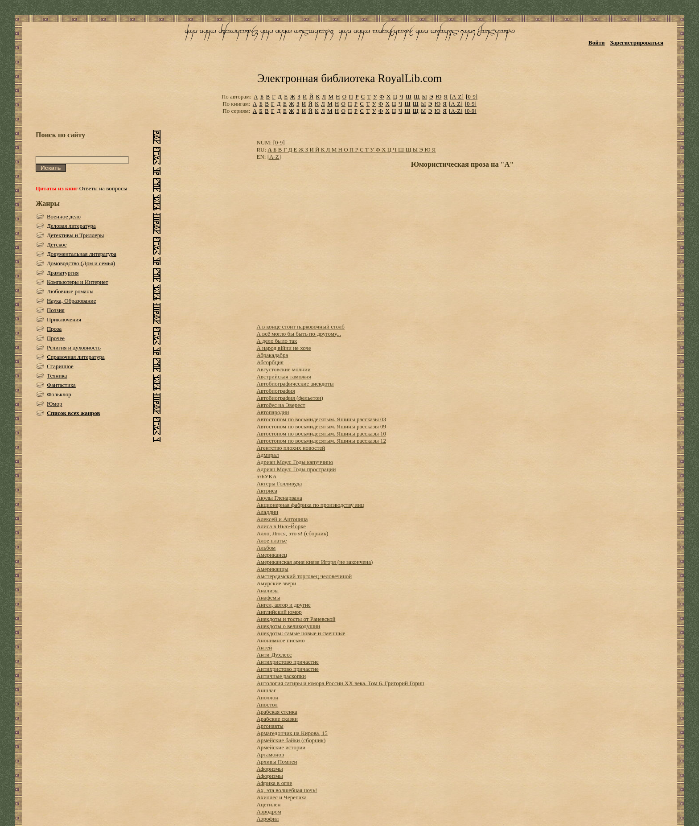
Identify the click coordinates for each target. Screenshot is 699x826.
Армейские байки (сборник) (290, 740)
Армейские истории (280, 747)
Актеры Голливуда (279, 483)
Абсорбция (270, 362)
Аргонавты (269, 726)
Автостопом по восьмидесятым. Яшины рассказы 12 (321, 440)
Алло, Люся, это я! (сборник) (292, 533)
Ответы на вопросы (103, 188)
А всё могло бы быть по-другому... (298, 333)
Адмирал (267, 455)
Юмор (54, 403)
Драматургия (63, 272)
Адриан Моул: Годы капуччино (294, 462)
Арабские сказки (276, 718)
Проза (54, 328)
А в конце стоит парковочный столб (300, 326)
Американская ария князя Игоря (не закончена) (314, 562)
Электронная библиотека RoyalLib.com (349, 78)
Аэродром (268, 811)
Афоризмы (269, 768)
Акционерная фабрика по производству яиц (310, 504)
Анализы (267, 590)
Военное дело (64, 216)
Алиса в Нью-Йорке (281, 526)
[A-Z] (456, 96)
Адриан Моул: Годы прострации (296, 469)
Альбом (265, 547)
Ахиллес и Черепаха (281, 797)
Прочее (56, 338)
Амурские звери (276, 583)
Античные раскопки (281, 676)
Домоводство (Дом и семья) (81, 263)
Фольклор (59, 394)
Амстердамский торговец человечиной (304, 576)
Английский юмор (278, 611)
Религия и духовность (74, 347)
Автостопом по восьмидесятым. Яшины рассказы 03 (321, 419)
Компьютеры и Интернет (77, 282)
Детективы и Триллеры (75, 235)
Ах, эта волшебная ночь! (286, 790)
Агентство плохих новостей (290, 447)
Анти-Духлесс (274, 654)
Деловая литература (71, 225)
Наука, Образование (71, 300)
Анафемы (268, 597)
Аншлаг (266, 690)
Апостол (266, 704)
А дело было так (276, 340)
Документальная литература (81, 254)
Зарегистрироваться (636, 42)
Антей (264, 647)
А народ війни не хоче (283, 348)
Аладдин (267, 512)
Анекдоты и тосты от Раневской (295, 619)
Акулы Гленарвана (279, 497)
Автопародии (272, 412)
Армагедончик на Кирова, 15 (291, 733)
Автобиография (275, 390)
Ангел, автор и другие (283, 604)
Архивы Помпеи (276, 761)
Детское (57, 244)
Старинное (60, 366)
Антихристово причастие (287, 661)
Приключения (64, 319)
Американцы (272, 569)
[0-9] (471, 96)
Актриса (266, 490)
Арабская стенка (276, 711)
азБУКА (266, 476)
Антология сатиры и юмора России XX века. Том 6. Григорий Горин (340, 683)
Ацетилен (268, 804)
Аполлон (267, 697)
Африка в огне (274, 783)
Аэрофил (267, 818)
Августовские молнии (283, 369)
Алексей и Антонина (282, 519)
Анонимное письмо (280, 640)
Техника (57, 375)
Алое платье (271, 540)
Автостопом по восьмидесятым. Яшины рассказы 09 (321, 426)
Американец (271, 554)
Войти (596, 42)
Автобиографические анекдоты (294, 383)
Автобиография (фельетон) (289, 398)
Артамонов (270, 754)
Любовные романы (70, 291)
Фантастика (61, 385)
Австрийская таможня (283, 376)
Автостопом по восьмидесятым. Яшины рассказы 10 (321, 433)
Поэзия (56, 310)
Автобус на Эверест (280, 405)
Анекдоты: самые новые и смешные (300, 633)
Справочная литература (76, 356)
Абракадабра (272, 355)
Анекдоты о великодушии (288, 626)
